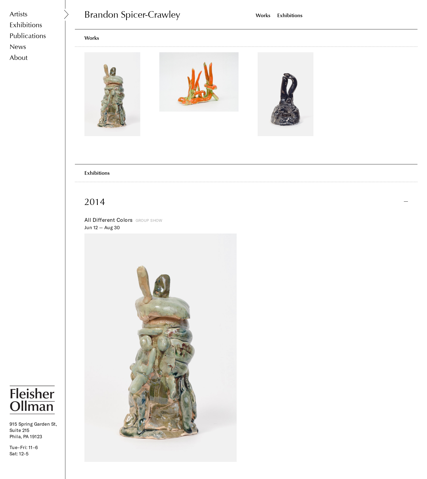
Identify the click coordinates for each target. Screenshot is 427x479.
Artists (19, 14)
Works (263, 15)
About (19, 58)
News (18, 47)
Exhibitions (26, 25)
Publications (28, 36)
